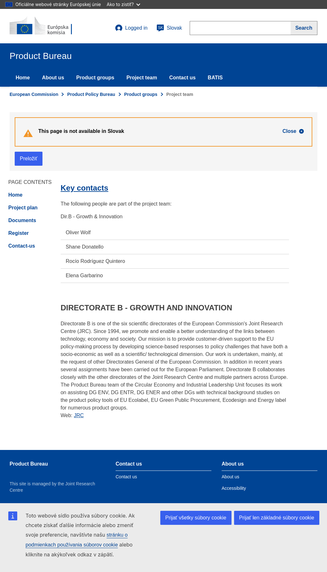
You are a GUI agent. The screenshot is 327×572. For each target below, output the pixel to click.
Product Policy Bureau (91, 94)
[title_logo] (48, 26)
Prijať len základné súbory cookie (276, 517)
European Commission (34, 94)
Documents (22, 220)
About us (53, 77)
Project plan (23, 207)
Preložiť (28, 158)
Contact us (182, 77)
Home (23, 77)
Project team (141, 77)
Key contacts (84, 188)
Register (18, 233)
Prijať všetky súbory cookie (195, 517)
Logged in (131, 28)
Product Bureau (29, 464)
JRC (79, 415)
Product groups (95, 77)
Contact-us (21, 246)
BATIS (215, 77)
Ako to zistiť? (123, 4)
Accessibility (234, 488)
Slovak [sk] (169, 28)
